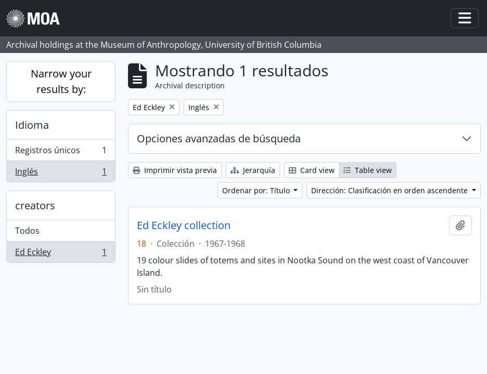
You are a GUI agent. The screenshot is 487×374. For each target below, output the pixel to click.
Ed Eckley (61, 254)
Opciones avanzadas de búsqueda (219, 138)
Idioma (32, 125)
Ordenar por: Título (257, 190)
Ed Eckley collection (183, 225)
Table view (367, 170)
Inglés (61, 173)
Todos (27, 230)
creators (35, 205)
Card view (312, 170)
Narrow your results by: (61, 81)
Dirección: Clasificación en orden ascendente (390, 190)
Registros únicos (61, 152)
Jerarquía (252, 170)
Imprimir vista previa (175, 170)
